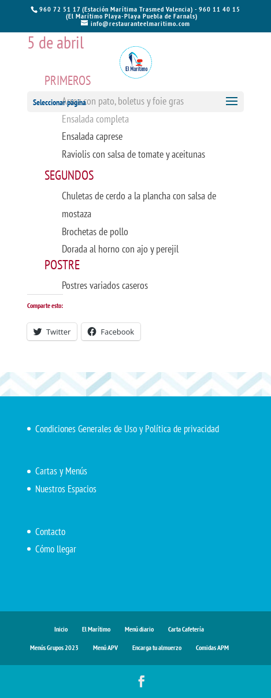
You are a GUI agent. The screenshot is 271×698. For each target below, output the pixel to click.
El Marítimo (96, 629)
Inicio (61, 629)
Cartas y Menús (61, 471)
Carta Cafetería (186, 629)
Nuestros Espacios (65, 488)
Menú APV (105, 647)
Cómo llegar (55, 549)
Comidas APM (212, 647)
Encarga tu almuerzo (156, 647)
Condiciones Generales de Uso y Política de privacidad (127, 428)
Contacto (50, 531)
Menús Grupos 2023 (54, 647)
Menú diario (139, 629)
